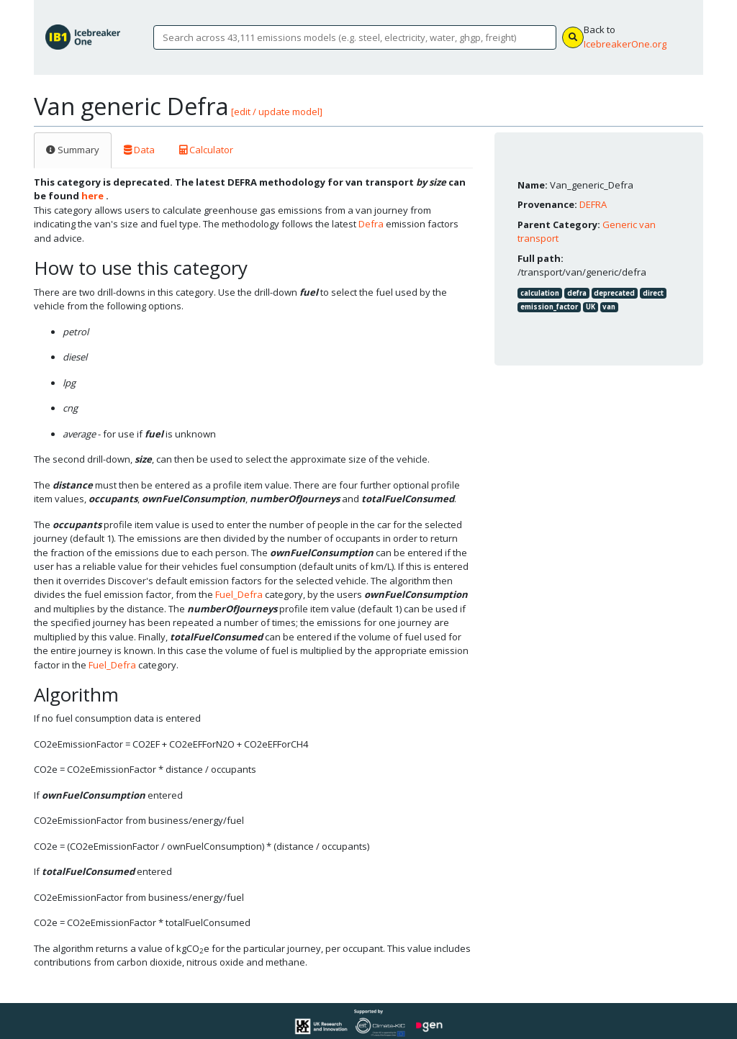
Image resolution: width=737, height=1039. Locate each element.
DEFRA (593, 204)
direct (653, 293)
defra (577, 293)
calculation (539, 293)
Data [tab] (139, 149)
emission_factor (549, 307)
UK (590, 307)
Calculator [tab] (206, 149)
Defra (371, 223)
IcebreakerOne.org (625, 43)
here (92, 195)
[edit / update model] (276, 111)
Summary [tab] (72, 149)
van (608, 307)
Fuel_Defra (239, 594)
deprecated (614, 293)
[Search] (354, 37)
